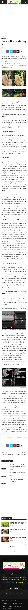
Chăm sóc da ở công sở (7, 454)
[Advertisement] (14, 19)
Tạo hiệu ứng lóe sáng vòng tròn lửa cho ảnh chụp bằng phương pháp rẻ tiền (17, 466)
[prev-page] (2, 487)
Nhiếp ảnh (9, 36)
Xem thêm (14, 552)
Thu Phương (7, 48)
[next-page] (5, 487)
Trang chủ (3, 36)
